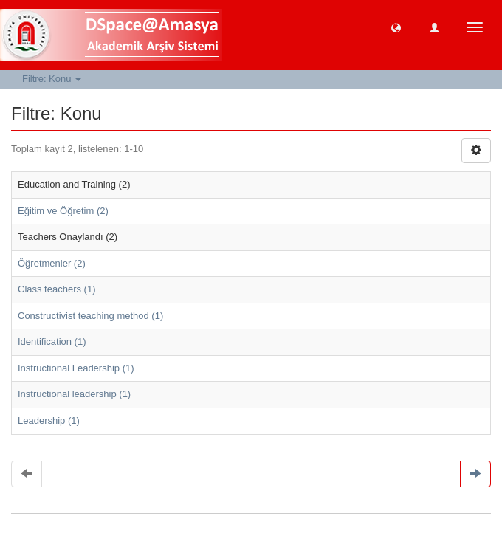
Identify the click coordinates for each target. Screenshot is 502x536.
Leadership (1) (49, 420)
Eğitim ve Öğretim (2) (63, 210)
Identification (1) (52, 341)
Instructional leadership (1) (74, 393)
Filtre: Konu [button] (51, 78)
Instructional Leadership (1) (76, 368)
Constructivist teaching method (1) (90, 315)
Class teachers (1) (56, 289)
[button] (396, 27)
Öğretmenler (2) (52, 263)
